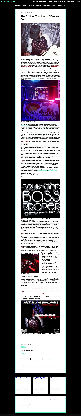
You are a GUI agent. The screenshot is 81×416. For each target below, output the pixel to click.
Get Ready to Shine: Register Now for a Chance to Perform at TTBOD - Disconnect (23, 388)
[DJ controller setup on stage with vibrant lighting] (23, 381)
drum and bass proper (46, 359)
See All (65, 375)
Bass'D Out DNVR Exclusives (32, 5)
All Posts (18, 5)
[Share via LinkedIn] (26, 365)
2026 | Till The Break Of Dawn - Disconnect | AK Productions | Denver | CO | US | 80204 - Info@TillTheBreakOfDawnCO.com (40, 415)
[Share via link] (29, 365)
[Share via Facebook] (21, 365)
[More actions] (59, 12)
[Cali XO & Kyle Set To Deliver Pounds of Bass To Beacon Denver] (40, 381)
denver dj (33, 359)
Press (60, 5)
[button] (64, 5)
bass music (23, 359)
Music (54, 5)
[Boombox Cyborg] (58, 381)
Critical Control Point (55, 359)
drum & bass (39, 359)
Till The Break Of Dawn (7, 1)
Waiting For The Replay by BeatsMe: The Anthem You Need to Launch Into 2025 (58, 388)
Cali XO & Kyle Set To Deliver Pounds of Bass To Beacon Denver (40, 388)
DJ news (28, 359)
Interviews (46, 5)
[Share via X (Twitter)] (23, 365)
